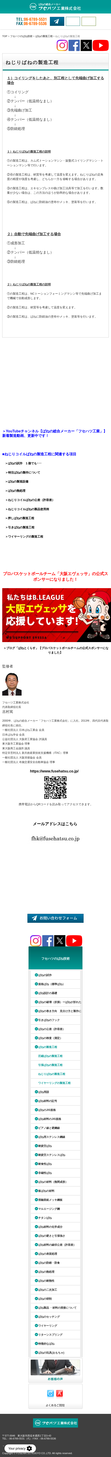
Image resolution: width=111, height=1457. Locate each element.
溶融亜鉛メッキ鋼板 (50, 1199)
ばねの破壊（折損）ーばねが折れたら (55, 1004)
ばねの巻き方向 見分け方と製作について (55, 1013)
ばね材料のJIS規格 (49, 1119)
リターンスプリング (50, 1334)
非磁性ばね (45, 1172)
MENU (89, 21)
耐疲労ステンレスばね (51, 1155)
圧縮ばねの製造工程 (50, 1056)
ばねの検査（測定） (50, 1038)
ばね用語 (43, 1092)
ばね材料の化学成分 (50, 1226)
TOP (4, 36)
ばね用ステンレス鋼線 (51, 1137)
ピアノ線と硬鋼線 (49, 1128)
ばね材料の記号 (47, 1101)
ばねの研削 (45, 1298)
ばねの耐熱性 (46, 1280)
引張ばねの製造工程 (50, 1065)
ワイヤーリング (47, 1325)
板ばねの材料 (46, 1190)
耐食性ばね (45, 1164)
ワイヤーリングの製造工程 (54, 1083)
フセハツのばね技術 (21, 36)
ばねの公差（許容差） (51, 1029)
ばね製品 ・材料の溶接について (57, 1307)
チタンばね (45, 1217)
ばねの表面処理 (47, 1253)
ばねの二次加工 (47, 1289)
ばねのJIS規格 (47, 1110)
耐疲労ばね (45, 1146)
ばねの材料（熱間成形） (53, 1181)
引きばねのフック (49, 1020)
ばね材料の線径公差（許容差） (57, 1244)
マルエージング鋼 (49, 1208)
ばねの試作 (45, 975)
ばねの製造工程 (44, 36)
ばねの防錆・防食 (49, 1262)
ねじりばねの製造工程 (51, 1074)
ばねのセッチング (49, 1316)
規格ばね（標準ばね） (51, 984)
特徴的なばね (46, 1343)
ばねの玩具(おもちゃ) (51, 1352)
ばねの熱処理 (46, 1271)
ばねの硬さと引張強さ (51, 1235)
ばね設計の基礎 (47, 993)
